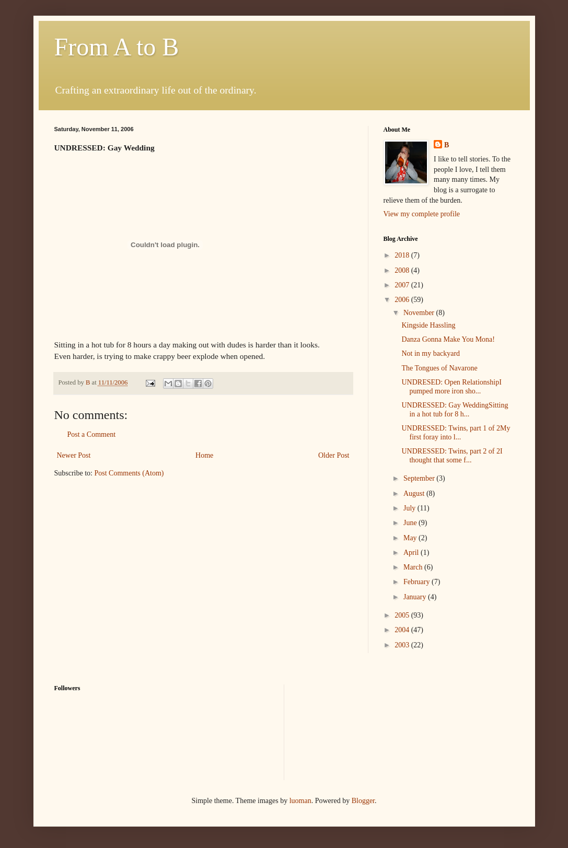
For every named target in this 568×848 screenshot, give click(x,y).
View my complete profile (422, 214)
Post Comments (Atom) (129, 473)
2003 (403, 645)
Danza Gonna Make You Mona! (447, 339)
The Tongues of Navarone (439, 368)
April (412, 552)
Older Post (334, 455)
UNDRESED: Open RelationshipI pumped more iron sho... (451, 386)
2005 (403, 615)
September (419, 478)
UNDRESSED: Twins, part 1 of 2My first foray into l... (455, 432)
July (410, 508)
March (413, 567)
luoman (300, 801)
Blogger (363, 801)
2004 (403, 630)
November (419, 313)
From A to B (116, 47)
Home (204, 455)
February (417, 582)
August (414, 493)
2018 (403, 255)
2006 (403, 300)
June (411, 523)
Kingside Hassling (428, 325)
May (411, 538)
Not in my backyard (430, 353)
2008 (403, 270)
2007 (403, 285)
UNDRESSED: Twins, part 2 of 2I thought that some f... (451, 455)
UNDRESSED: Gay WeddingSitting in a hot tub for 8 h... (454, 409)
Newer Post (74, 455)
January (415, 597)
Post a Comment (91, 434)
